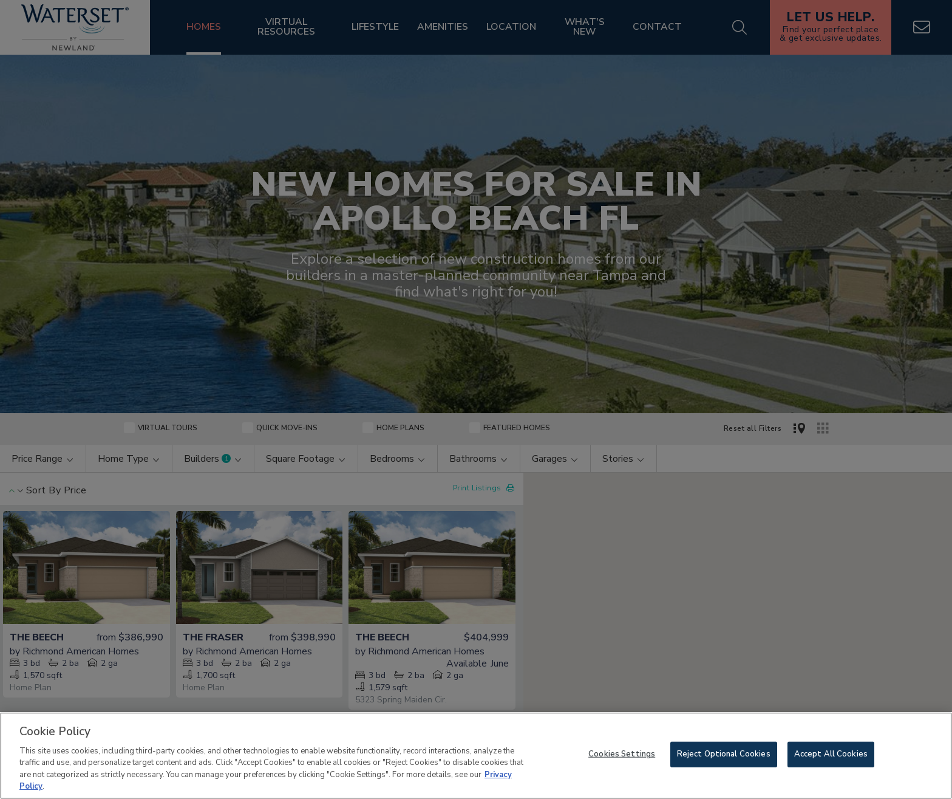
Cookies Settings (621, 754)
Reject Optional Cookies (723, 754)
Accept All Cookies (831, 754)
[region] (476, 755)
